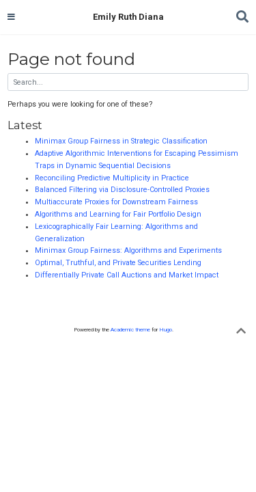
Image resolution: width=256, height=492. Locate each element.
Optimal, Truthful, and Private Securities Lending (118, 262)
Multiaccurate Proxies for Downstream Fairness (116, 201)
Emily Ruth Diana (128, 17)
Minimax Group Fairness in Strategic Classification (121, 141)
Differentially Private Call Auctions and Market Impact (126, 275)
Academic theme (130, 330)
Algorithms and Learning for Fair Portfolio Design (118, 214)
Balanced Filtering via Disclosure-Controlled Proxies (122, 189)
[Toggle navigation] (11, 17)
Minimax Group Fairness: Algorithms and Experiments (128, 250)
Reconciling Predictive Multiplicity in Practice (112, 178)
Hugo (165, 330)
